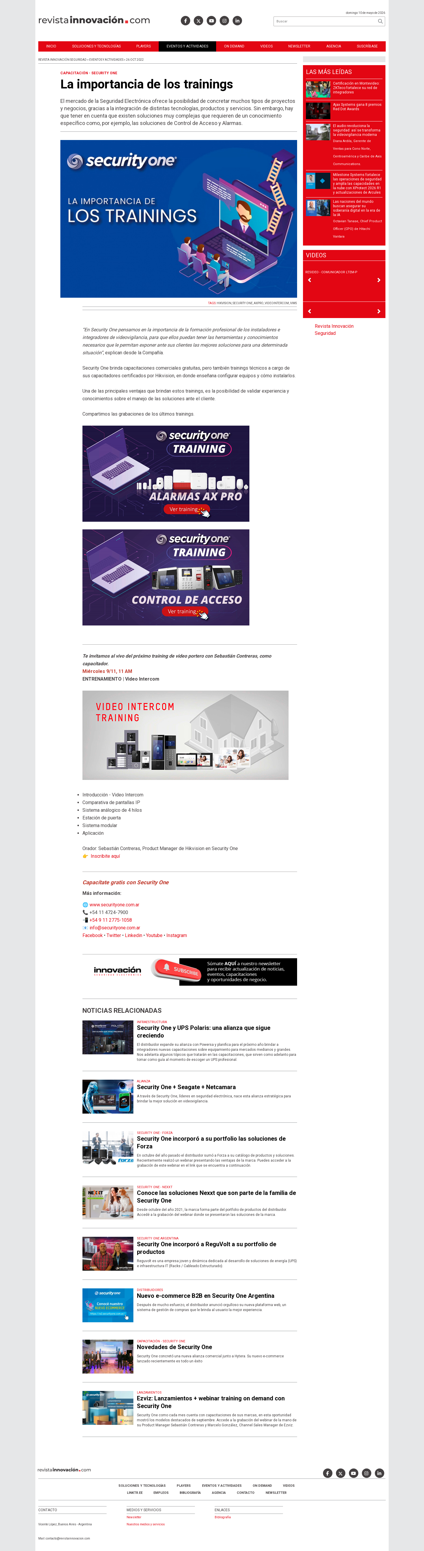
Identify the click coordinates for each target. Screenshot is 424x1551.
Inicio (51, 46)
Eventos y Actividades (187, 46)
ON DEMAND (234, 46)
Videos (266, 46)
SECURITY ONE (243, 303)
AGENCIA (219, 1493)
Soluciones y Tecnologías (96, 46)
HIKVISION (224, 303)
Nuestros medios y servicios (146, 1524)
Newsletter (299, 46)
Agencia (333, 46)
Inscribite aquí (105, 856)
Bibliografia (223, 1517)
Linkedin (133, 935)
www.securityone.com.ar (114, 905)
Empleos (161, 1493)
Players (143, 46)
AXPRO (259, 303)
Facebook (92, 935)
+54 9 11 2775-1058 (111, 920)
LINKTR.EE (135, 1493)
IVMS (293, 303)
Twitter (114, 935)
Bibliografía (190, 1493)
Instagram (176, 935)
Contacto (245, 1493)
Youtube (154, 935)
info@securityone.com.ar (115, 928)
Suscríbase (367, 46)
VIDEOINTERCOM (277, 303)
